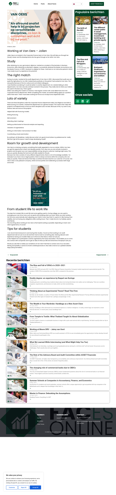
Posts (43, 4)
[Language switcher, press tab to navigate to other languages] (77, 4)
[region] (24, 481)
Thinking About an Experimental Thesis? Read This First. (54, 291)
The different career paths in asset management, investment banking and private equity (100, 33)
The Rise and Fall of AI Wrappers (82, 61)
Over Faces (40, 424)
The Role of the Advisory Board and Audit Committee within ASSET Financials (63, 355)
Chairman (80, 32)
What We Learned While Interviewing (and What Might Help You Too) (59, 342)
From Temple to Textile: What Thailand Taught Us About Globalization (59, 317)
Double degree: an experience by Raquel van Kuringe (52, 278)
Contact (59, 421)
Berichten (40, 421)
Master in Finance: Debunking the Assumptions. (50, 393)
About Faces (52, 4)
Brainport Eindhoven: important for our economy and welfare (100, 71)
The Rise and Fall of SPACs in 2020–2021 (47, 265)
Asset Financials (62, 418)
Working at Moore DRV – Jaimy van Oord (47, 329)
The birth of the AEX (82, 29)
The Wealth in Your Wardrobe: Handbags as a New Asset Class (56, 304)
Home (36, 4)
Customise (12, 487)
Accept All (35, 487)
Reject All (23, 487)
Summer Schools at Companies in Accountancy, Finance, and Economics (61, 381)
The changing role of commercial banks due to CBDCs (53, 368)
